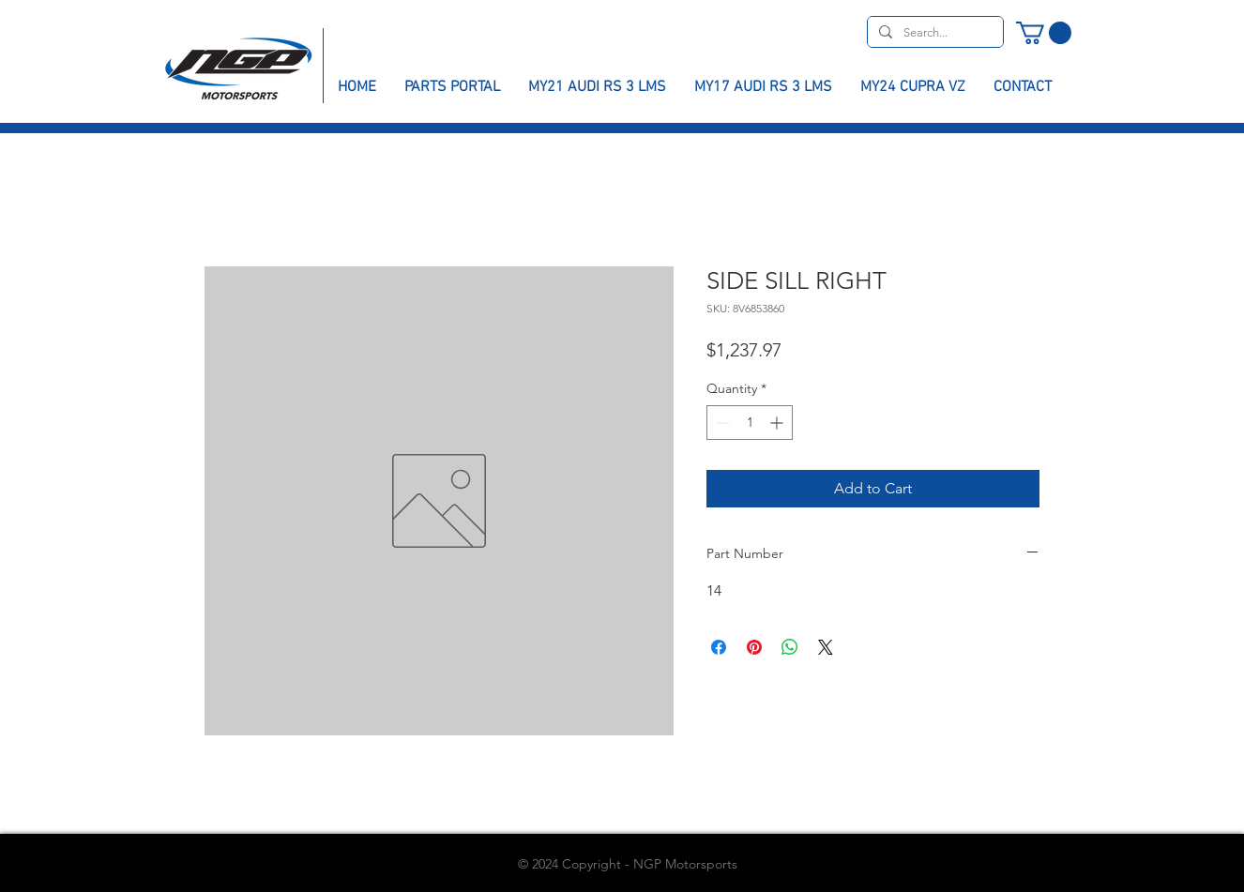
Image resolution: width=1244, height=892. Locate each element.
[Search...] (933, 33)
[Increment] (778, 422)
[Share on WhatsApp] (790, 647)
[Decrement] (721, 422)
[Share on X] (825, 647)
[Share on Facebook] (718, 647)
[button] (1043, 33)
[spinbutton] (749, 422)
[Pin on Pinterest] (754, 647)
